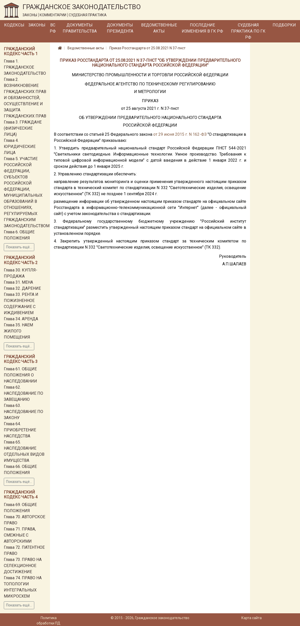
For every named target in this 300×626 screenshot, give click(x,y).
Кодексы (14, 25)
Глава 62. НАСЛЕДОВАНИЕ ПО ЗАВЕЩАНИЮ (23, 393)
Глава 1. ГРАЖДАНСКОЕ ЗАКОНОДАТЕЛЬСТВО (25, 67)
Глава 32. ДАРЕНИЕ (22, 288)
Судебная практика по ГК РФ (248, 31)
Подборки (284, 25)
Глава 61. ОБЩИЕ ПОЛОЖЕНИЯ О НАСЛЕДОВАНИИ (20, 375)
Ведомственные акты (159, 28)
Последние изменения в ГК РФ (202, 28)
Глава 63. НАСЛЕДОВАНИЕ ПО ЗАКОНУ (23, 411)
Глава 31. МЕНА (18, 282)
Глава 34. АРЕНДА (21, 318)
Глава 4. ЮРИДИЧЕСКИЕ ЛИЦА (20, 146)
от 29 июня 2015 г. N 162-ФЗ (180, 134)
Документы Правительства (80, 28)
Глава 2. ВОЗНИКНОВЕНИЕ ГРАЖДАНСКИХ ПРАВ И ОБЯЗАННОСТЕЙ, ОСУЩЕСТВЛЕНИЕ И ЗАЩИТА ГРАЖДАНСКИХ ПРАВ (25, 97)
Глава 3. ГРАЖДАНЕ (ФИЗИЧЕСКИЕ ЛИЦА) (23, 128)
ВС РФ (53, 28)
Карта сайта (251, 618)
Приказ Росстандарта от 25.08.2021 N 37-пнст (147, 48)
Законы (36, 25)
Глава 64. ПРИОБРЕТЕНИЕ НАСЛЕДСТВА (20, 429)
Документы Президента (120, 28)
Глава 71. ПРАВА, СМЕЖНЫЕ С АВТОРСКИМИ (20, 535)
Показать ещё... (19, 247)
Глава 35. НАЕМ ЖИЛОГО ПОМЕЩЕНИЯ (18, 331)
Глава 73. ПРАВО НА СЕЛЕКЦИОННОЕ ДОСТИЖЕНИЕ (23, 565)
